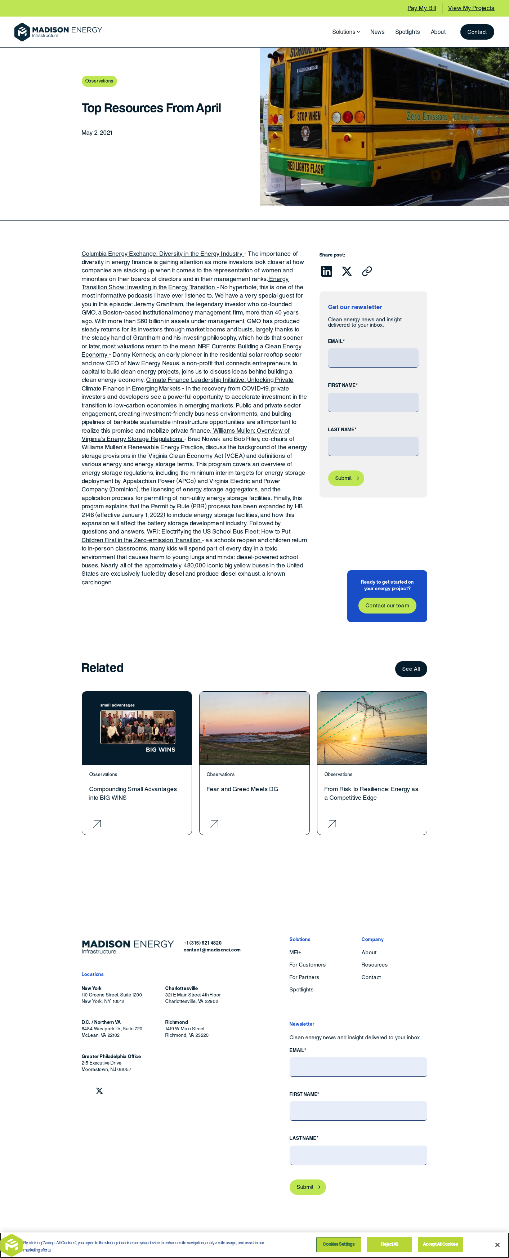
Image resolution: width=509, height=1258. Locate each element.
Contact (477, 32)
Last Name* (342, 429)
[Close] (497, 1245)
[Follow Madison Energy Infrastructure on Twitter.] (99, 1090)
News (378, 32)
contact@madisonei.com (212, 950)
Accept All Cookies (440, 1244)
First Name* (343, 385)
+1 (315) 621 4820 (203, 943)
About (438, 32)
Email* (336, 341)
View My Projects (471, 8)
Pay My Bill (422, 8)
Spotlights (408, 32)
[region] (254, 1245)
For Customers (308, 964)
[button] (344, 32)
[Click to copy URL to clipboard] (367, 271)
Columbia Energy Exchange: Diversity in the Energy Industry (163, 253)
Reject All (389, 1244)
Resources (375, 964)
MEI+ (296, 952)
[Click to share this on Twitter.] (347, 271)
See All (411, 669)
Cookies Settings (338, 1244)
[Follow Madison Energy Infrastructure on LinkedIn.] (85, 1090)
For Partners (305, 977)
